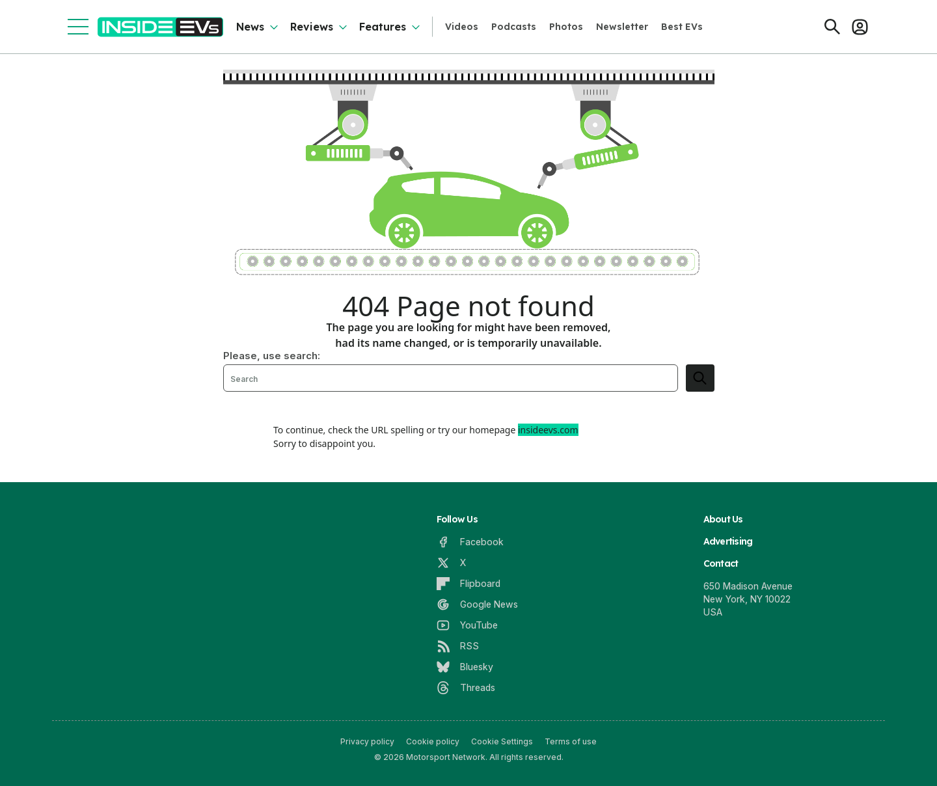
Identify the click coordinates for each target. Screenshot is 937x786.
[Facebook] (470, 542)
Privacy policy (367, 741)
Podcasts (513, 27)
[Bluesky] (465, 666)
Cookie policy (432, 741)
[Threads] (466, 687)
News (250, 26)
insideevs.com (548, 430)
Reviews (311, 26)
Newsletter (622, 27)
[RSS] (458, 646)
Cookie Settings (502, 741)
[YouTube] (467, 625)
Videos (461, 27)
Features (382, 26)
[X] (451, 562)
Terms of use (571, 741)
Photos (566, 27)
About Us (723, 519)
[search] (700, 378)
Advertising (728, 541)
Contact (721, 563)
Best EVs (682, 27)
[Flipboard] (468, 583)
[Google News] (477, 604)
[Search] (832, 26)
